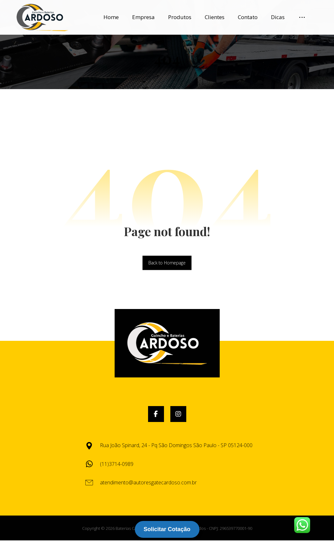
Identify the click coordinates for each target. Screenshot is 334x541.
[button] (156, 415)
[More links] (302, 17)
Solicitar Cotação (167, 529)
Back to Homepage (167, 263)
